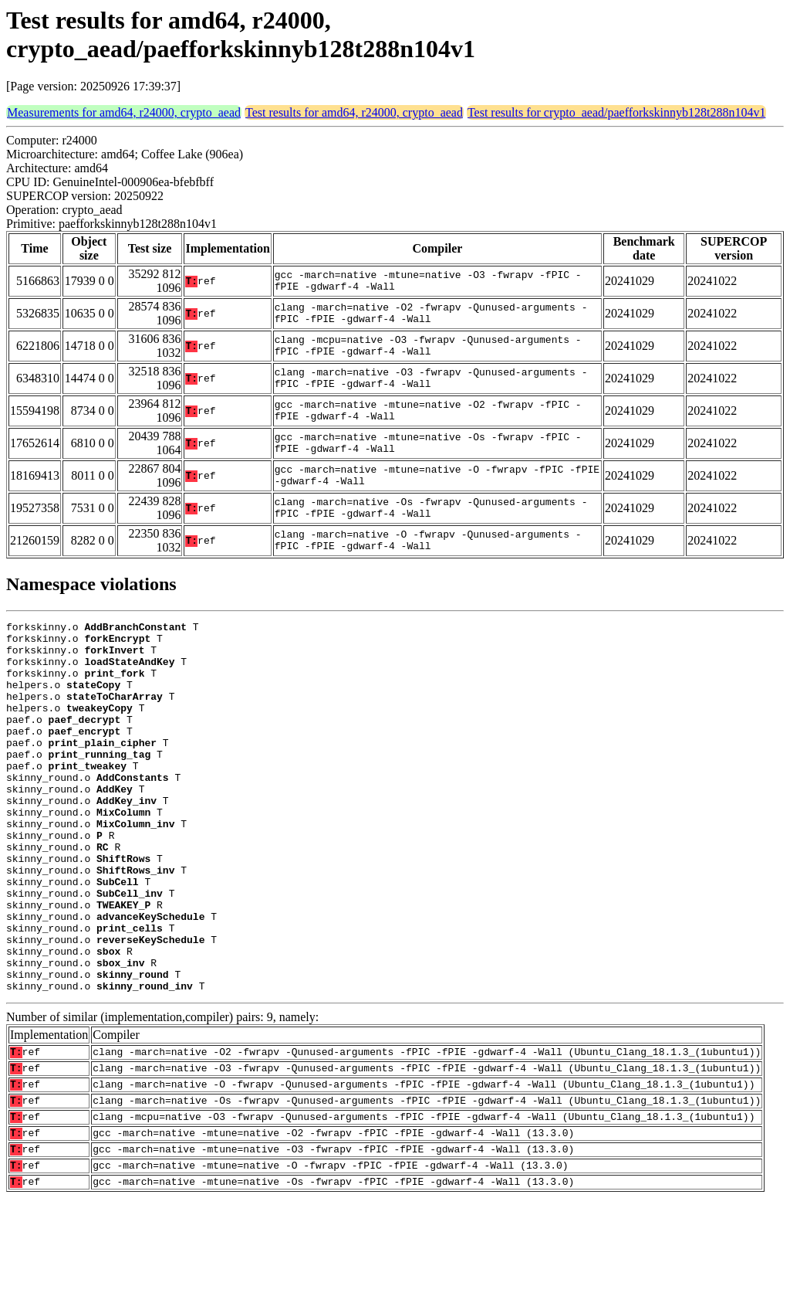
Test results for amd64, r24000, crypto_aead (354, 112)
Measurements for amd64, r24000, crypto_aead (124, 112)
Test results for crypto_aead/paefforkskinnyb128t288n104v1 (617, 112)
